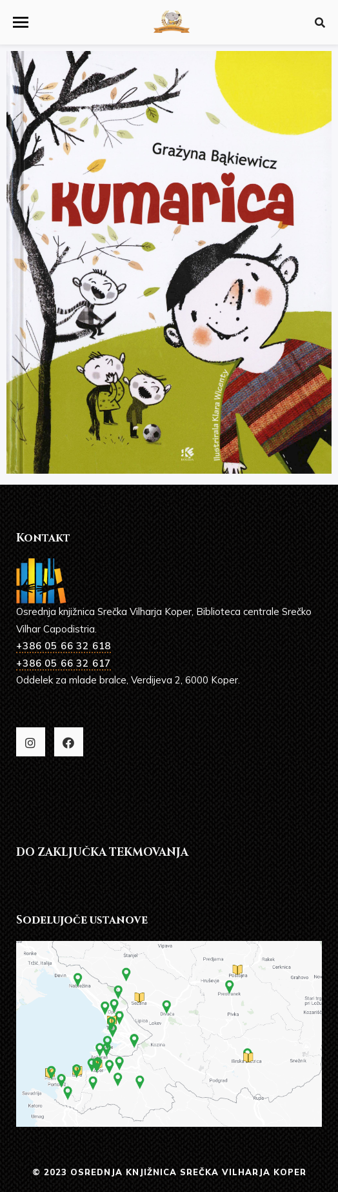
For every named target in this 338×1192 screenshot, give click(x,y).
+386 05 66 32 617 (63, 663)
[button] (20, 22)
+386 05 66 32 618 (63, 646)
